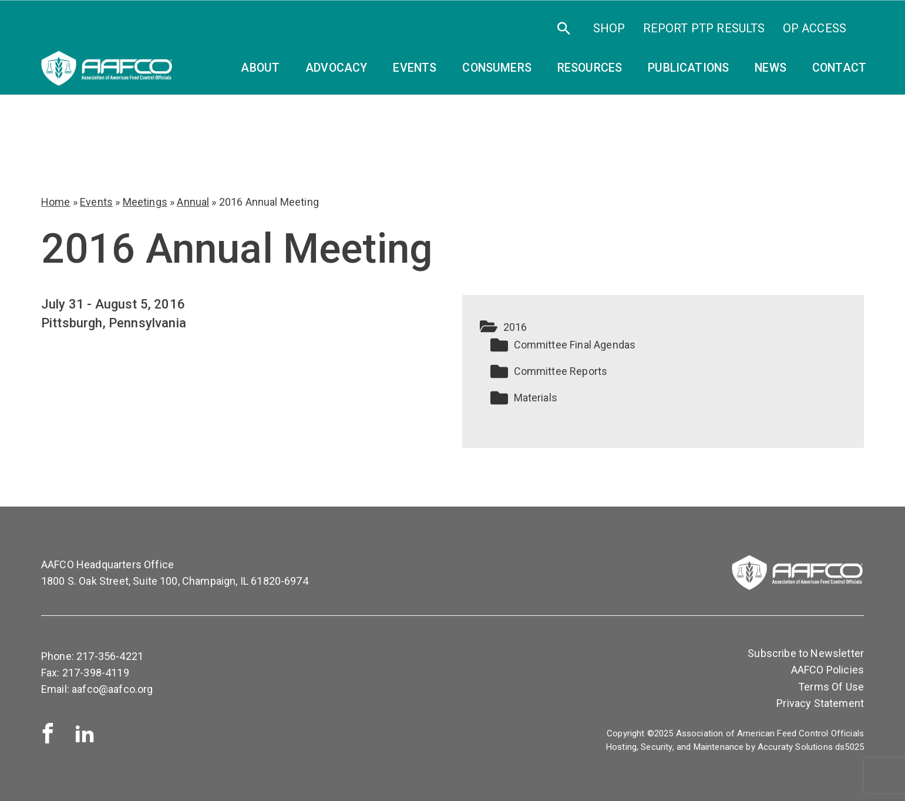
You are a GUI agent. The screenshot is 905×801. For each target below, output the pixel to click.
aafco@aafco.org (112, 689)
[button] (663, 327)
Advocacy (336, 68)
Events (96, 202)
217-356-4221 (109, 656)
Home (55, 202)
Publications (688, 68)
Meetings (145, 202)
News (770, 68)
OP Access (814, 28)
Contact (839, 68)
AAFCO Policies (827, 669)
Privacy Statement (820, 703)
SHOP (609, 28)
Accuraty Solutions (795, 747)
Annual (193, 202)
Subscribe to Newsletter (806, 653)
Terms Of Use (831, 687)
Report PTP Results (704, 28)
